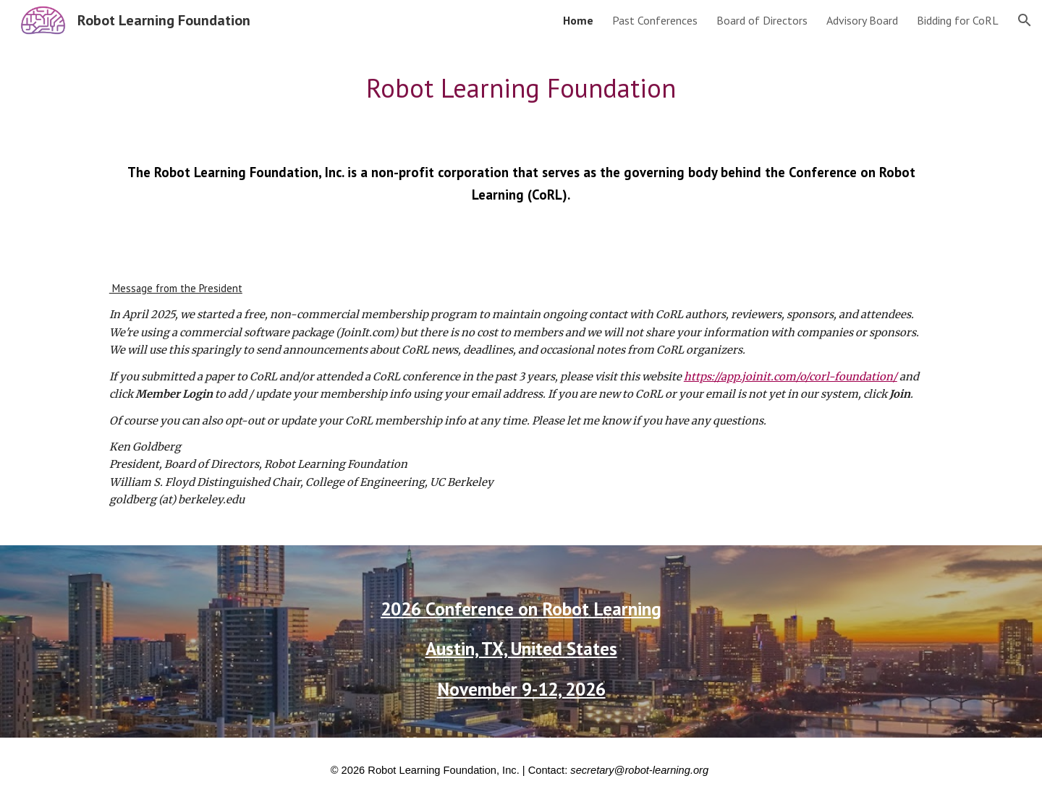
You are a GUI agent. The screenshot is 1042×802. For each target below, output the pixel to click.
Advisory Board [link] (862, 20)
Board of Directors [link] (762, 20)
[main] (521, 88)
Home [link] (578, 20)
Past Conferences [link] (655, 20)
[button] (1024, 20)
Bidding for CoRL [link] (958, 20)
